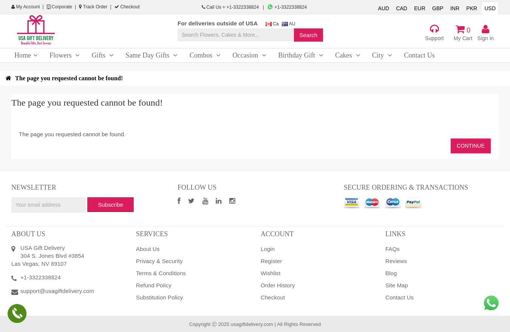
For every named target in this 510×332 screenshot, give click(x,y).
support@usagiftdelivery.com (57, 291)
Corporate (59, 6)
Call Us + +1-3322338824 (231, 7)
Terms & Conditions (161, 273)
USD (490, 8)
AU (288, 23)
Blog (391, 273)
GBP (438, 8)
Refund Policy (154, 285)
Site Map (396, 285)
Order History (278, 285)
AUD (383, 8)
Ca (272, 23)
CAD (401, 8)
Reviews (396, 261)
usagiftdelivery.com (252, 324)
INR (454, 8)
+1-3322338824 (287, 7)
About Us (148, 249)
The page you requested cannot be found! (69, 78)
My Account (25, 6)
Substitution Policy (159, 297)
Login (268, 249)
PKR (471, 8)
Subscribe (110, 204)
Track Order (93, 6)
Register (271, 261)
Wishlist (270, 273)
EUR (419, 8)
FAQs (392, 249)
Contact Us (399, 297)
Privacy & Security (159, 261)
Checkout (127, 6)
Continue (471, 146)
